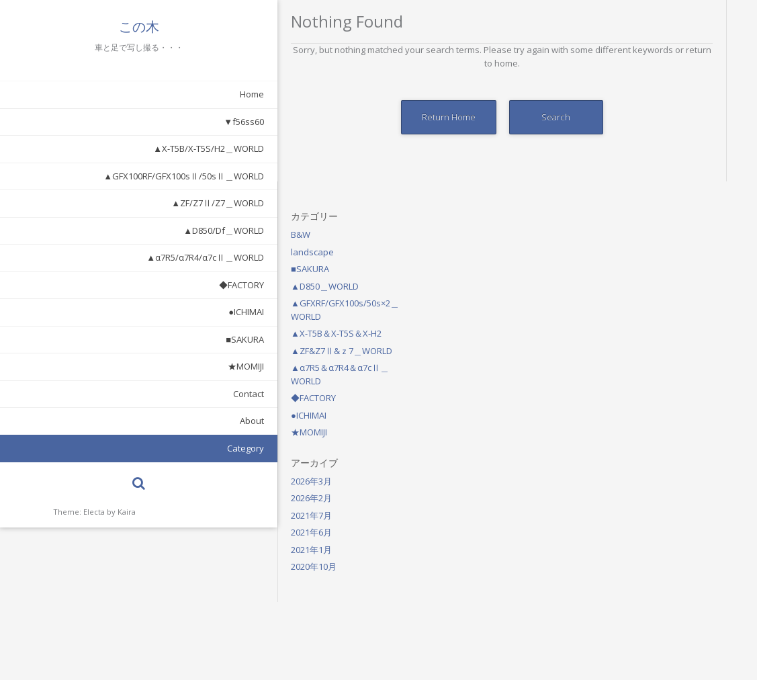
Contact (159, 394)
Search (455, 117)
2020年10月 (651, 385)
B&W (638, 53)
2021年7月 (648, 334)
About (162, 421)
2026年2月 (648, 316)
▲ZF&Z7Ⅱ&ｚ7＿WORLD (678, 169)
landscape (649, 71)
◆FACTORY (152, 285)
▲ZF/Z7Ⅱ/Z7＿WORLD (128, 203)
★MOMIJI (156, 366)
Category (156, 448)
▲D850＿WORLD (662, 105)
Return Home (348, 117)
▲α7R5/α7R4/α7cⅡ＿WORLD (116, 257)
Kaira (127, 512)
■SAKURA (155, 339)
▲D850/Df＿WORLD (134, 230)
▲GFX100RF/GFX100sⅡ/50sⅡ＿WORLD (94, 176)
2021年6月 (648, 351)
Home (162, 94)
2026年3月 (648, 300)
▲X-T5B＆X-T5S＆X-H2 (673, 152)
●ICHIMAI (157, 312)
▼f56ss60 (154, 122)
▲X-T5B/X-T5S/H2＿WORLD (119, 148)
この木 (94, 27)
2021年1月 (648, 368)
